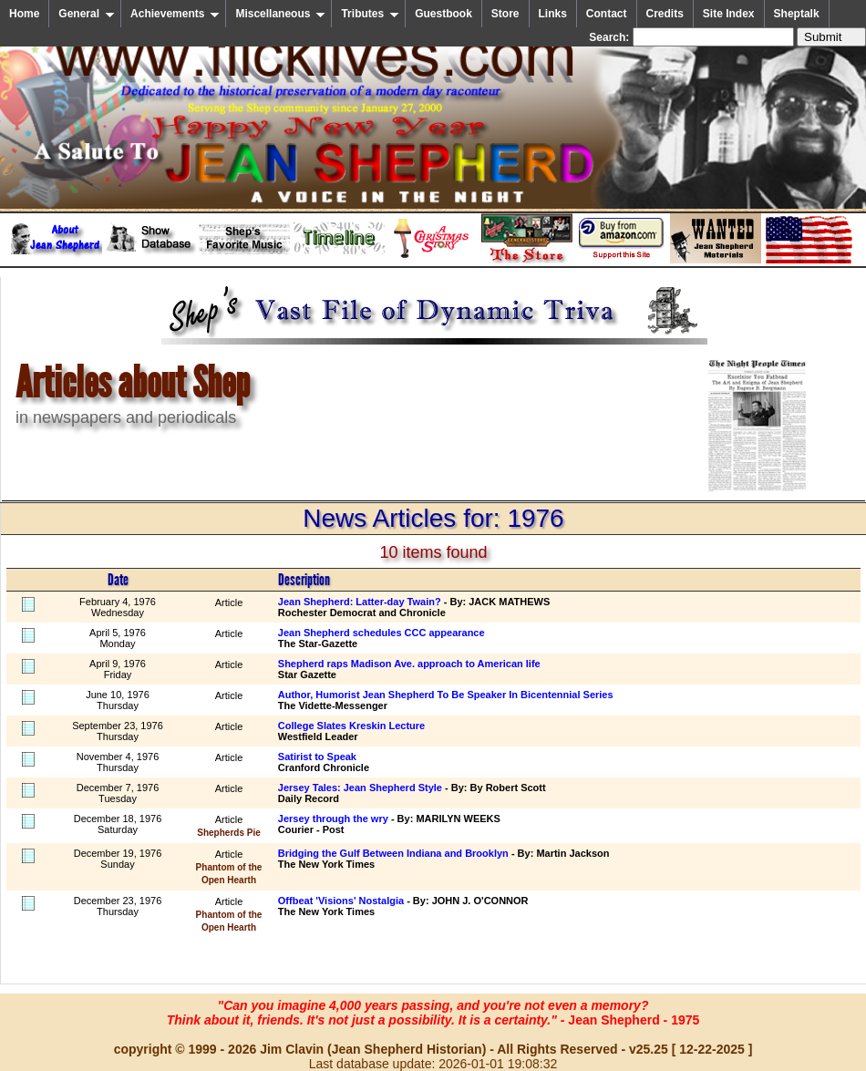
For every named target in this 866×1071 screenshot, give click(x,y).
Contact (606, 13)
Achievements (175, 13)
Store (505, 13)
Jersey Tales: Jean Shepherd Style (360, 787)
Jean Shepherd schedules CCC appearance (381, 632)
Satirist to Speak (317, 756)
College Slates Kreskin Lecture (351, 725)
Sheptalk (797, 13)
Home (24, 13)
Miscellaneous (280, 13)
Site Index (729, 13)
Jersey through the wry (333, 818)
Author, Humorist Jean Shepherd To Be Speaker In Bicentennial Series (445, 694)
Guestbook (443, 13)
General (86, 13)
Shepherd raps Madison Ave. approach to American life (409, 663)
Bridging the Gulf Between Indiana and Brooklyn (393, 853)
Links (553, 13)
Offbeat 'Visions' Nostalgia (341, 900)
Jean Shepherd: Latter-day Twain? (359, 601)
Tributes (370, 13)
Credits (665, 13)
